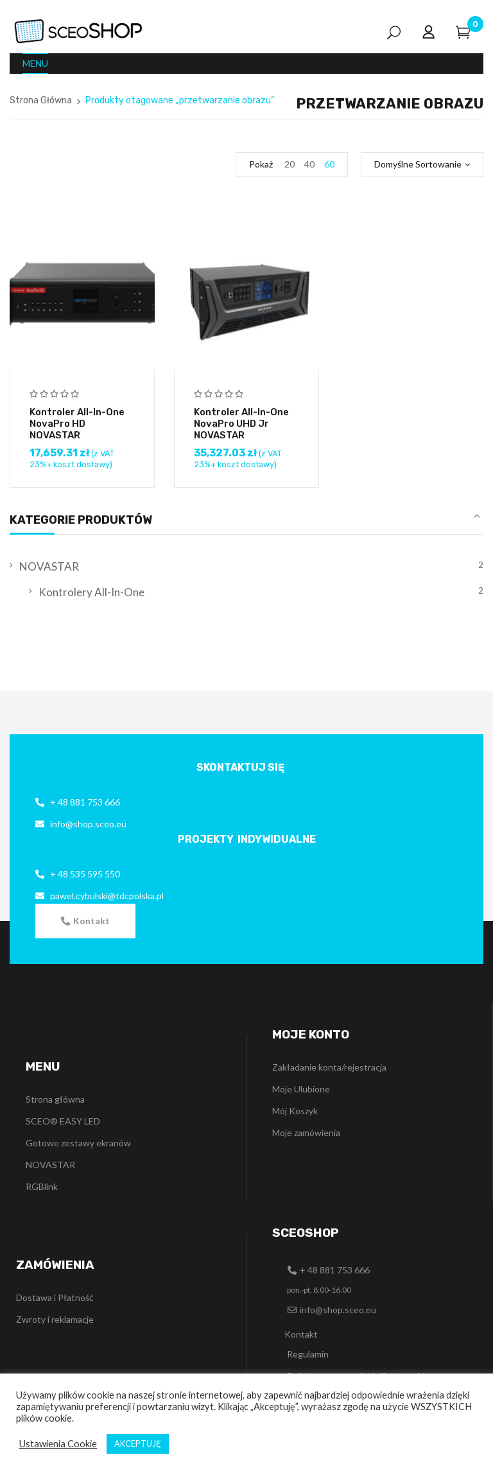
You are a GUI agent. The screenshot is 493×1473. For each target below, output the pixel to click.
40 (309, 164)
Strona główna (55, 1099)
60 (329, 164)
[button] (85, 921)
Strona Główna (41, 100)
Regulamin (308, 1353)
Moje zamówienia (306, 1132)
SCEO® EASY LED (63, 1121)
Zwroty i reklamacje (55, 1319)
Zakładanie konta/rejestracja (329, 1067)
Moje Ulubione (301, 1088)
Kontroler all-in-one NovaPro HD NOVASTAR (77, 423)
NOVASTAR (49, 566)
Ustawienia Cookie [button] (58, 1443)
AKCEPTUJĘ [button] (137, 1443)
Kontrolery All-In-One (91, 592)
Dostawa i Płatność (55, 1297)
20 (289, 164)
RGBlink (42, 1186)
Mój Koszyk (295, 1110)
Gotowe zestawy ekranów (78, 1142)
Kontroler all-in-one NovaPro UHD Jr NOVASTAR (241, 423)
